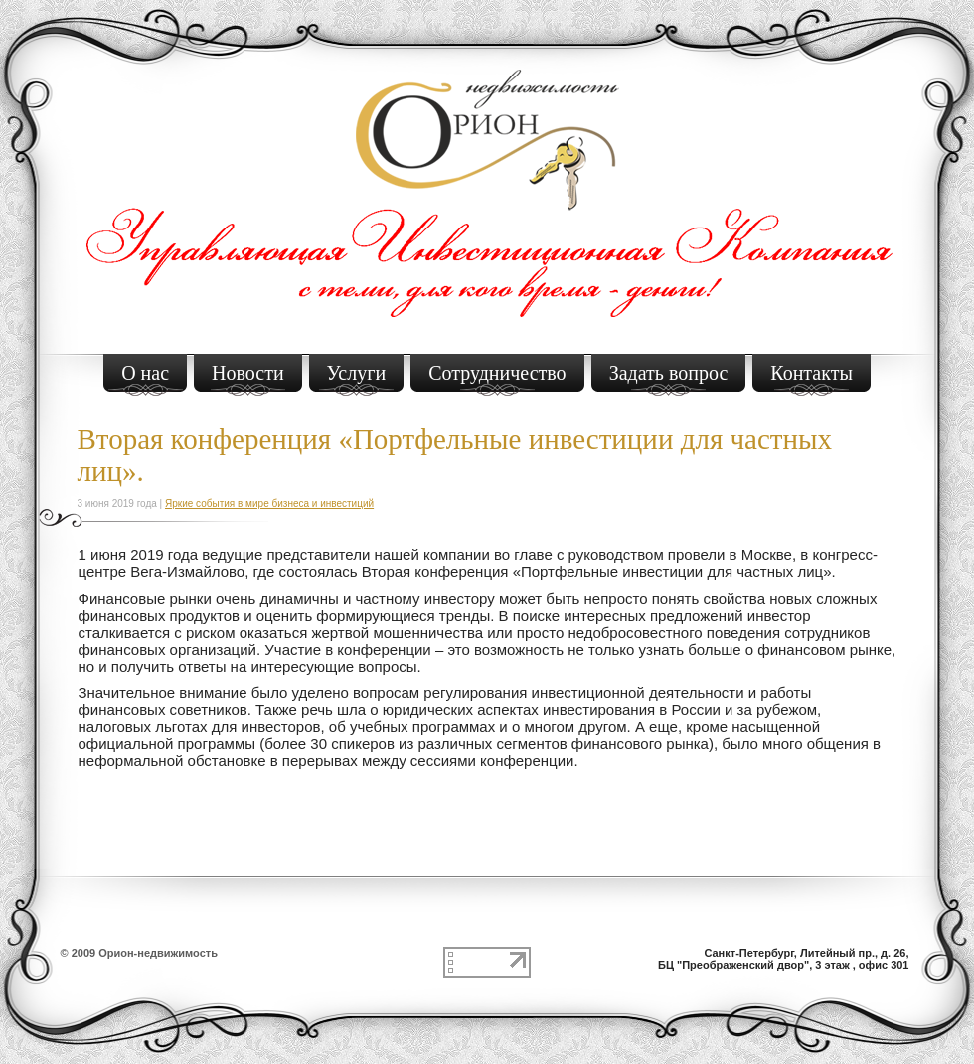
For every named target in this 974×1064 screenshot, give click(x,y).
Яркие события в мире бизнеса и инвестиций (269, 503)
